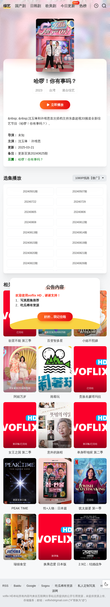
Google (31, 585)
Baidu (17, 585)
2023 (38, 90)
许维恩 (36, 141)
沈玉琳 (23, 141)
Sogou (45, 585)
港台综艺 (68, 90)
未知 (21, 135)
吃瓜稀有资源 (63, 585)
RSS (5, 585)
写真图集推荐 (29, 300)
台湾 (52, 90)
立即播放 (55, 105)
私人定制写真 (86, 585)
